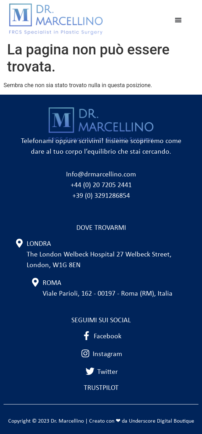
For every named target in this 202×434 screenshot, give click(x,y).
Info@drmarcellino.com (101, 174)
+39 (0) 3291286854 (101, 196)
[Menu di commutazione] (178, 19)
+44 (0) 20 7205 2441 (101, 185)
